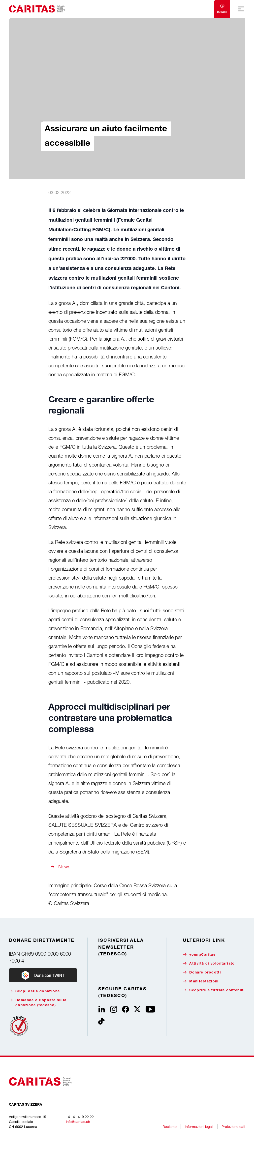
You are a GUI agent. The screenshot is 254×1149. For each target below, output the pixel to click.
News (64, 866)
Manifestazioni (201, 981)
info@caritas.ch (78, 1122)
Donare (222, 8)
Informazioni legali (199, 1126)
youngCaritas (199, 954)
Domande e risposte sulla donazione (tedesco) (38, 1002)
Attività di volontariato (209, 963)
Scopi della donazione (34, 991)
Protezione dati (233, 1126)
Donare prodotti (202, 972)
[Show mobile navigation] (241, 9)
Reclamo (169, 1126)
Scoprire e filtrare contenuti (214, 990)
